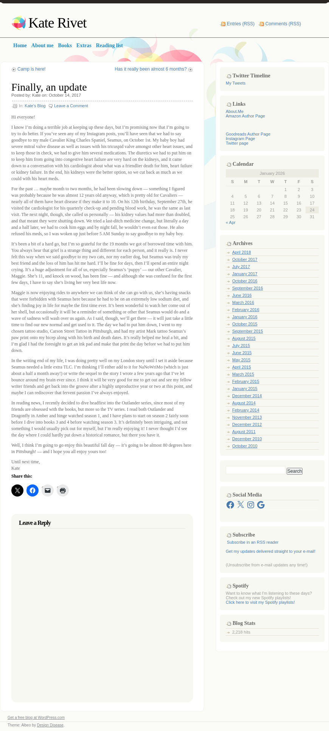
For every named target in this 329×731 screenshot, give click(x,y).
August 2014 (244, 403)
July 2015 (241, 345)
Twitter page (237, 143)
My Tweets (235, 83)
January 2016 (245, 317)
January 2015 (245, 388)
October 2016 (245, 281)
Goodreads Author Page (248, 134)
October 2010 (245, 446)
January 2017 (245, 273)
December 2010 (247, 438)
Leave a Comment (71, 105)
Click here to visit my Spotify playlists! (260, 602)
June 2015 (241, 352)
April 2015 (241, 367)
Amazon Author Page (245, 116)
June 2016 (241, 295)
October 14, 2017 (65, 95)
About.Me (235, 111)
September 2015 (247, 331)
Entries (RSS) (241, 23)
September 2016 (247, 288)
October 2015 (245, 324)
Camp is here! (31, 69)
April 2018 (241, 252)
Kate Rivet (57, 23)
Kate (36, 95)
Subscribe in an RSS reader (252, 542)
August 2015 (244, 338)
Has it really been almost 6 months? (151, 69)
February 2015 (245, 381)
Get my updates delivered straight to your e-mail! (270, 551)
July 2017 (241, 266)
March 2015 (243, 374)
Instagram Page (240, 138)
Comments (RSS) (283, 23)
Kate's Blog (35, 105)
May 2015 (241, 360)
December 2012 (247, 424)
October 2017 (245, 259)
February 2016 (245, 309)
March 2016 (243, 302)
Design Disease (50, 725)
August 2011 (244, 431)
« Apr (231, 222)
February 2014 (245, 410)
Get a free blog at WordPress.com (36, 718)
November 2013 (247, 417)
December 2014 (247, 395)
